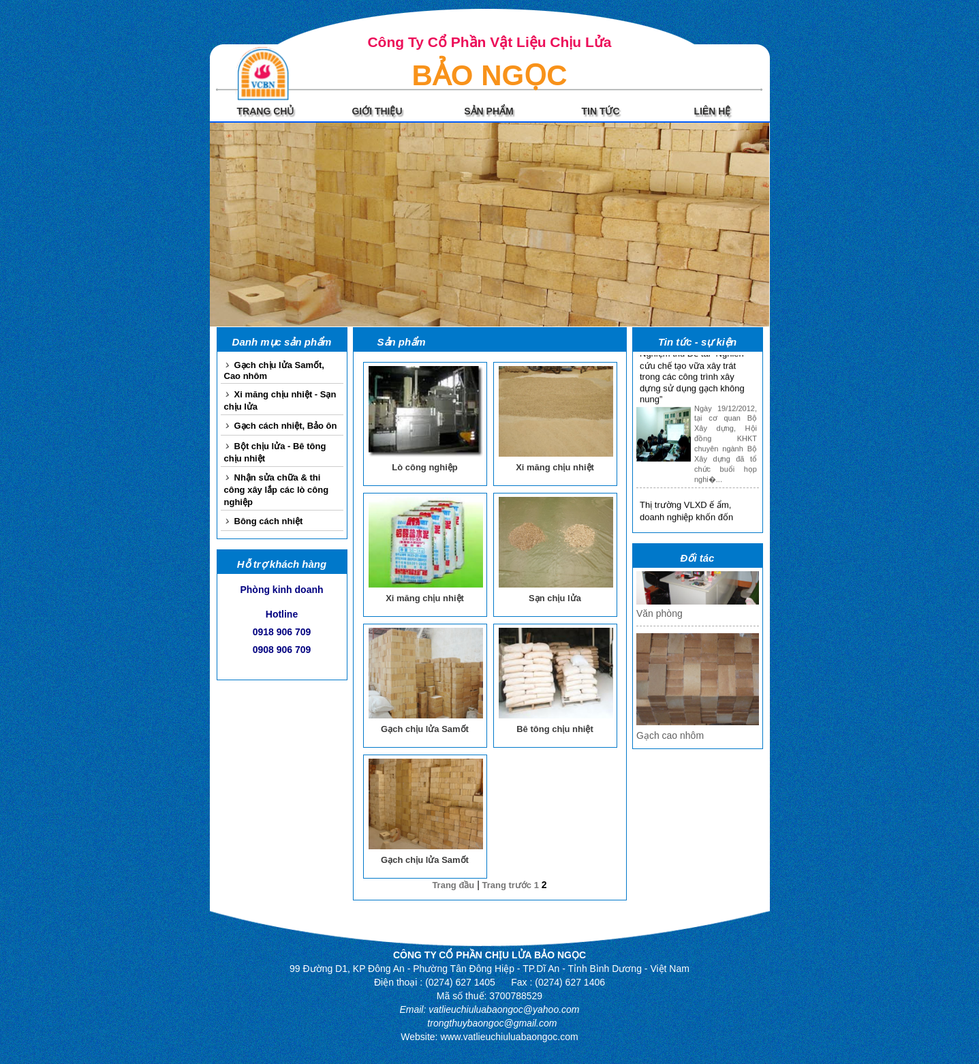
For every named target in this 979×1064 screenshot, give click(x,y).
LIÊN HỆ (712, 111)
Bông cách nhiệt (268, 521)
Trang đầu (453, 885)
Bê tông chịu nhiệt (554, 729)
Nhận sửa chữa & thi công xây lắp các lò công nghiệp (276, 489)
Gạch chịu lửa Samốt (425, 729)
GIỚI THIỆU (377, 111)
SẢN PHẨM (488, 111)
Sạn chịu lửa (555, 598)
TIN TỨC (600, 111)
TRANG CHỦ (265, 111)
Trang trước (507, 885)
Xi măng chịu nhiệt (555, 467)
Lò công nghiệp (425, 467)
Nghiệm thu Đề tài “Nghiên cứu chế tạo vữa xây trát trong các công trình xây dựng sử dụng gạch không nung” (692, 380)
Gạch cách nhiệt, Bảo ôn (285, 426)
